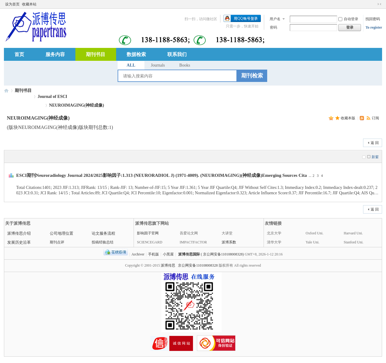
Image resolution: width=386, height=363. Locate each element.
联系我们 (177, 54)
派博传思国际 (189, 254)
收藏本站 (29, 4)
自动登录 (348, 19)
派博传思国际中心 (6, 90)
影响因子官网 (148, 233)
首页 (19, 54)
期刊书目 (95, 54)
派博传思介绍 (19, 233)
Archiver (137, 254)
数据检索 (136, 54)
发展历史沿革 (19, 242)
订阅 (375, 118)
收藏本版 (348, 118)
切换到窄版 (379, 4)
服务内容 (55, 54)
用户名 (275, 19)
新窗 (375, 157)
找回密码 (372, 19)
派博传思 (168, 265)
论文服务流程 (103, 233)
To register (373, 27)
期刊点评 (57, 242)
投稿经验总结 (102, 242)
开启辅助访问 (373, 4)
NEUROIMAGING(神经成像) (76, 105)
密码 (273, 27)
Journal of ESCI (52, 96)
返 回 (375, 143)
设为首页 (12, 4)
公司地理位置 (61, 233)
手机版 (153, 254)
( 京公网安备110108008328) (222, 254)
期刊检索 (252, 76)
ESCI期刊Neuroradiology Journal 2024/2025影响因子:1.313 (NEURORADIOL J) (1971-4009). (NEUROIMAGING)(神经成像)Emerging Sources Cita (161, 175)
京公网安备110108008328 (198, 265)
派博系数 (229, 242)
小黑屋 (168, 254)
